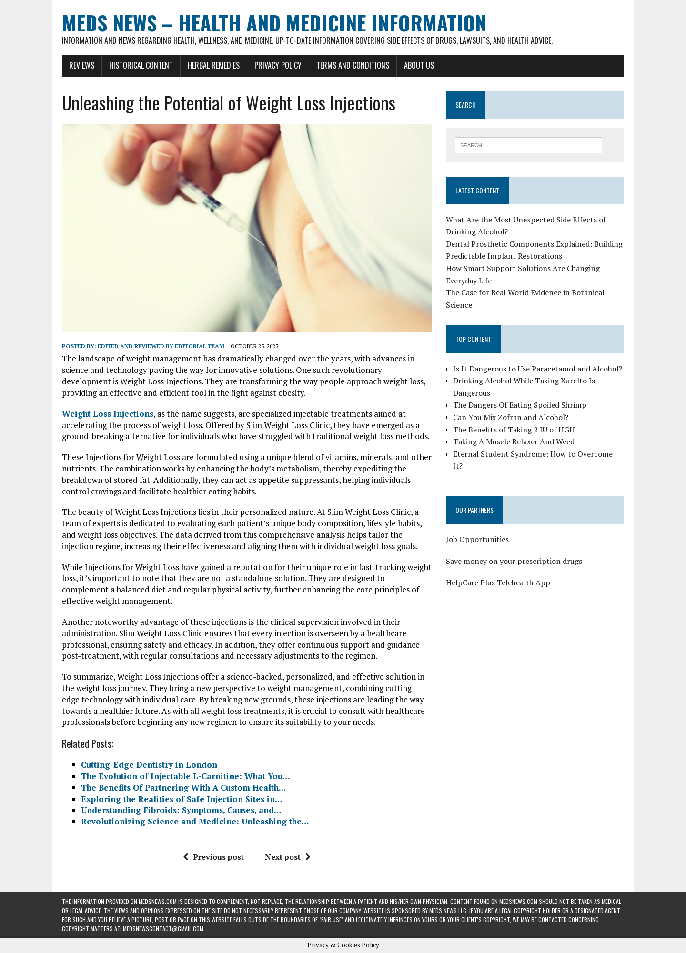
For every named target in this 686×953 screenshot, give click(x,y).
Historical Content (141, 65)
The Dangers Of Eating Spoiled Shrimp (519, 405)
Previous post (213, 857)
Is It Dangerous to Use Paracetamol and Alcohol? (537, 368)
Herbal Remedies (214, 65)
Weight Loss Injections (107, 413)
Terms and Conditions (352, 65)
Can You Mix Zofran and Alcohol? (510, 417)
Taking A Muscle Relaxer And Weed (514, 441)
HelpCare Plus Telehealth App (498, 582)
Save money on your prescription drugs (514, 561)
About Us (419, 65)
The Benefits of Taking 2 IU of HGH (514, 429)
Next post (288, 857)
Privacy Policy (278, 65)
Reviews (81, 65)
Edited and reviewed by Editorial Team (161, 346)
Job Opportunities (477, 539)
